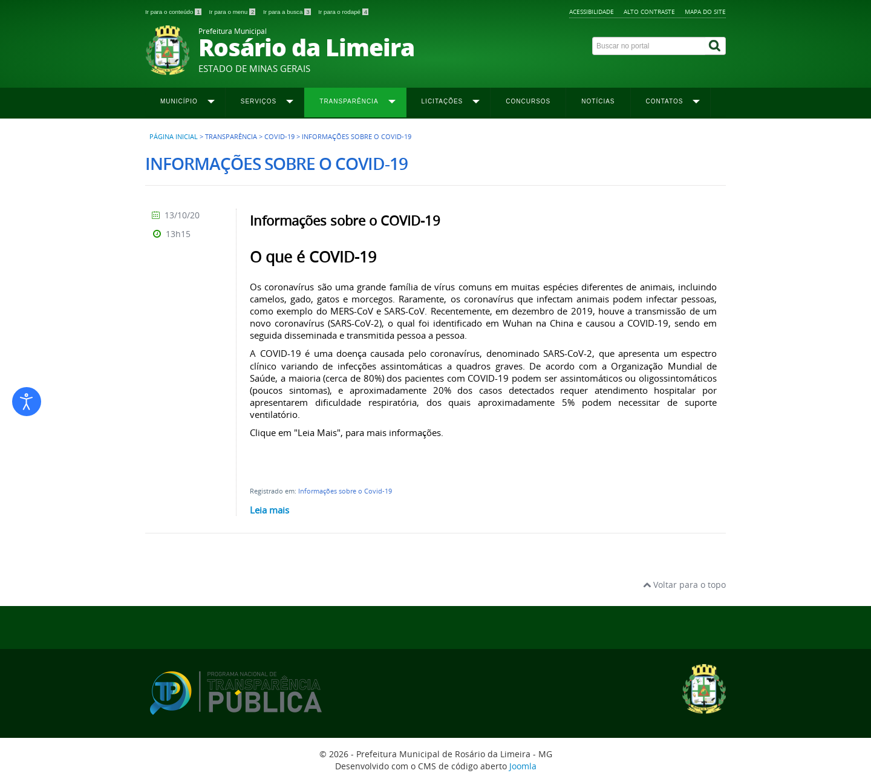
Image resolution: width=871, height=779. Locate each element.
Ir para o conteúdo (174, 11)
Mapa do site (705, 11)
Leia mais (269, 510)
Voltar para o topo (684, 584)
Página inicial (173, 136)
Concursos (528, 101)
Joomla (523, 766)
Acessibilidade (591, 11)
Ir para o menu (233, 11)
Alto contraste (649, 11)
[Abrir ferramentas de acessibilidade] (26, 401)
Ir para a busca (287, 11)
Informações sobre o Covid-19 (345, 490)
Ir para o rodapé (343, 11)
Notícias (598, 101)
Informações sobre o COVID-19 (345, 221)
